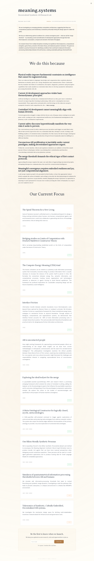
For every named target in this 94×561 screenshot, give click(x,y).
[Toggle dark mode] (91, 3)
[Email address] (41, 543)
